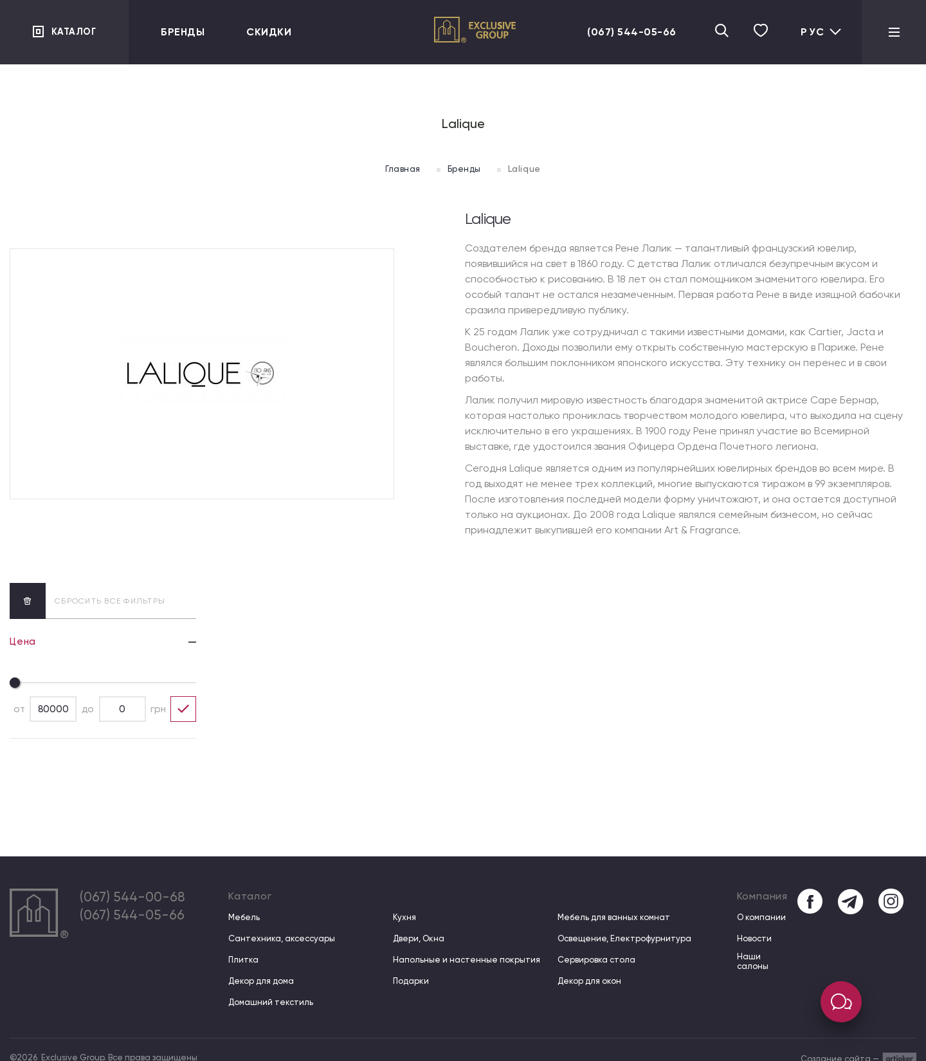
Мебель (244, 917)
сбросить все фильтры (87, 600)
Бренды (182, 32)
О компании (760, 917)
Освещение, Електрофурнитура (624, 938)
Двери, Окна (418, 938)
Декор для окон (589, 981)
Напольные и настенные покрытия (466, 959)
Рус (821, 32)
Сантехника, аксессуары (281, 938)
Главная (396, 168)
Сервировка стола (596, 959)
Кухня (403, 917)
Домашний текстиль (270, 1002)
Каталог (76, 32)
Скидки (268, 32)
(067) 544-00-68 (139, 899)
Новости (753, 938)
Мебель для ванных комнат (613, 917)
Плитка (243, 959)
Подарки (410, 981)
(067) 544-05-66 (619, 32)
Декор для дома (261, 981)
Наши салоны (751, 962)
